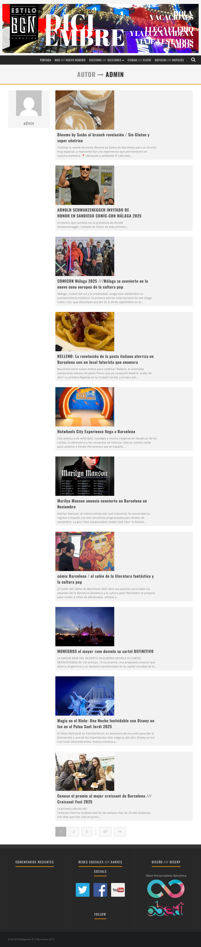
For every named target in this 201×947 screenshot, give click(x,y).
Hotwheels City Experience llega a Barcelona (96, 431)
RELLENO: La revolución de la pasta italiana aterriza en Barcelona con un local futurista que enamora (105, 359)
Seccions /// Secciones (105, 60)
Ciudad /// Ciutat (139, 60)
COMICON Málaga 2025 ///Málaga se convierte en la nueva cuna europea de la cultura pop (102, 284)
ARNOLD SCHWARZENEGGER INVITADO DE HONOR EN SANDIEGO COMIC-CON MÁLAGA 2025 (99, 213)
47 (105, 832)
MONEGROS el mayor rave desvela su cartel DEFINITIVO (105, 651)
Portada (45, 60)
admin (29, 139)
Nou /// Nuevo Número (70, 60)
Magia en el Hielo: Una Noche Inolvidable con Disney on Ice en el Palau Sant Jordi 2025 (105, 723)
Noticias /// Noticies (169, 60)
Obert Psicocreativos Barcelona (166, 875)
